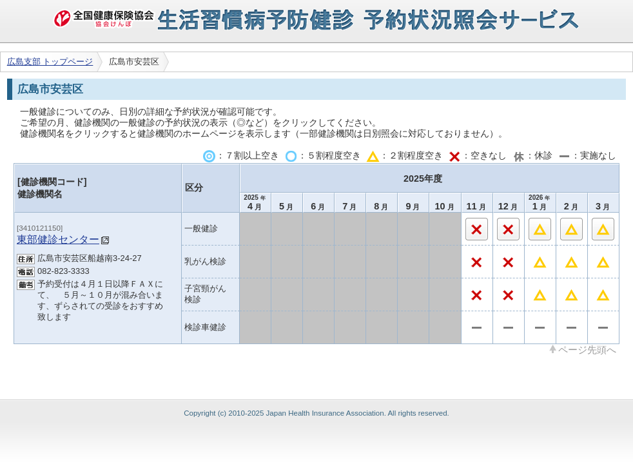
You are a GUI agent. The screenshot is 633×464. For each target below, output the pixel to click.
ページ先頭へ (587, 349)
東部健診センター (58, 239)
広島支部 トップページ (50, 61)
